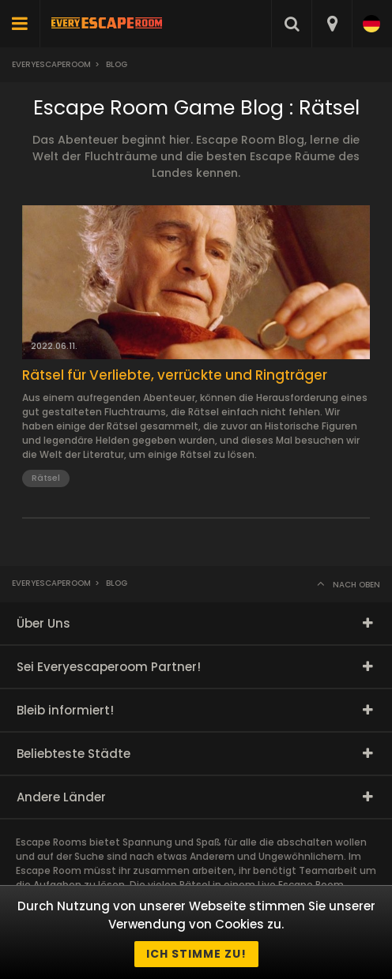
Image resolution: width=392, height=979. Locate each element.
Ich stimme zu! (196, 954)
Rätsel (46, 477)
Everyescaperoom (51, 64)
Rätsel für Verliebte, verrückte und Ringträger (174, 375)
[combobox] (331, 23)
